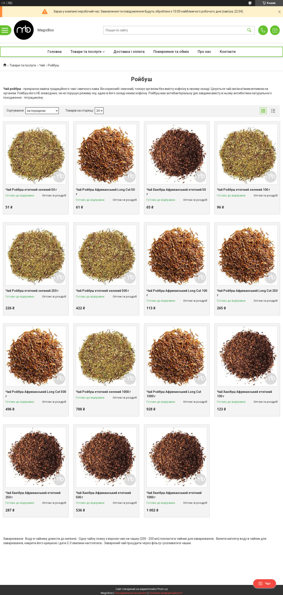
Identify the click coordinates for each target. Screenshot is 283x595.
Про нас (204, 52)
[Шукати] (249, 30)
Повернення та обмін (171, 52)
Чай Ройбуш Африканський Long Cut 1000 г (174, 394)
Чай (42, 65)
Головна (55, 52)
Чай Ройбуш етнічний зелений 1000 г (103, 392)
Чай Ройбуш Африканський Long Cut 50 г (105, 192)
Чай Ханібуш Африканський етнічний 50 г (176, 192)
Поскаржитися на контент (131, 593)
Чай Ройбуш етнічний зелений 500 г (102, 290)
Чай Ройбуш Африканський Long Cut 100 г (177, 293)
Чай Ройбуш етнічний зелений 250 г (32, 290)
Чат (264, 584)
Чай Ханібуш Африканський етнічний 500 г (103, 495)
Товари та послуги (85, 52)
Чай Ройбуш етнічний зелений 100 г (243, 189)
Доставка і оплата (129, 52)
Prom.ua (163, 589)
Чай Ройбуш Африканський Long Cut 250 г (247, 293)
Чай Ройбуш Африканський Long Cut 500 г (35, 394)
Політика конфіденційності (166, 593)
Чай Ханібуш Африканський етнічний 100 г (244, 394)
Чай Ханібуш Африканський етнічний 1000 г (174, 495)
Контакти (228, 52)
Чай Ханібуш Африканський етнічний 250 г (33, 495)
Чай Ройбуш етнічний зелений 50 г (31, 189)
